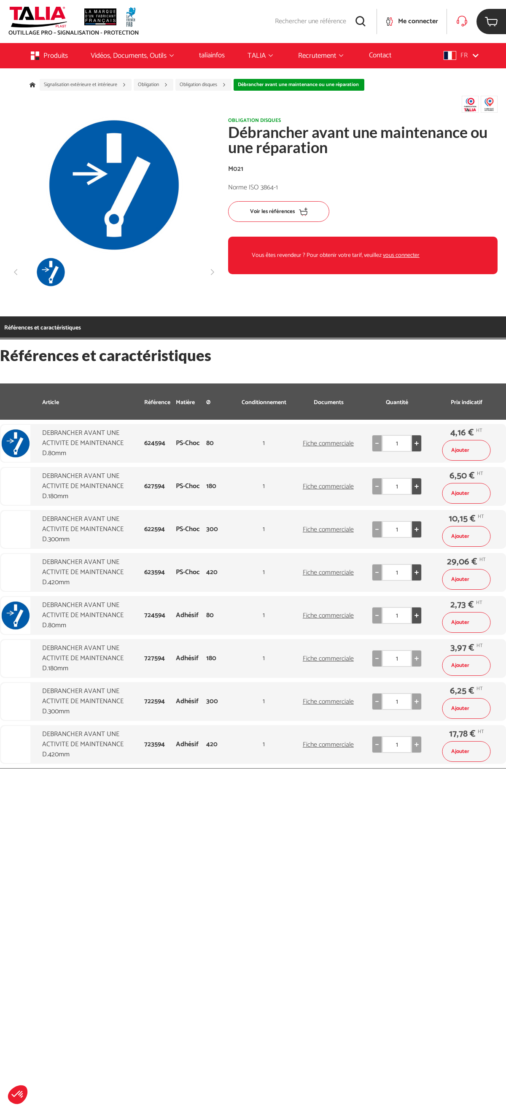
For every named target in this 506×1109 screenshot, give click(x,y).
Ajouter (466, 450)
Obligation (153, 85)
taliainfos (212, 55)
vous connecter (401, 255)
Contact (380, 55)
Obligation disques (203, 85)
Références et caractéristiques (42, 328)
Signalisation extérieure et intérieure (85, 85)
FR (461, 55)
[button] (18, 1095)
